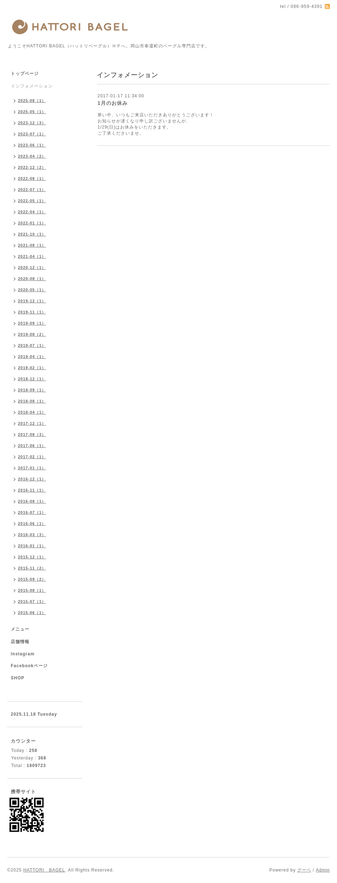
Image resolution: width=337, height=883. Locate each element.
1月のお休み (113, 103)
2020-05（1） (32, 290)
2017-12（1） (32, 423)
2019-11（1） (32, 312)
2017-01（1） (32, 468)
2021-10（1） (32, 234)
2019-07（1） (32, 345)
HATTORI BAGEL (44, 870)
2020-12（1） (32, 267)
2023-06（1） (32, 145)
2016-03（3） (32, 535)
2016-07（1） (32, 512)
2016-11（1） (32, 490)
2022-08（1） (32, 178)
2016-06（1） (32, 523)
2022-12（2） (32, 167)
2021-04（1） (32, 256)
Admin (323, 870)
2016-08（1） (32, 501)
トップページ (25, 73)
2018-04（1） (32, 412)
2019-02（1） (32, 368)
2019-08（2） (32, 334)
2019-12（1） (32, 301)
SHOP (17, 677)
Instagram (22, 653)
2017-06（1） (32, 445)
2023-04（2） (32, 156)
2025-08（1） (32, 100)
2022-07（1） (32, 189)
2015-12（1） (32, 557)
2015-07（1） (32, 601)
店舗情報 (20, 641)
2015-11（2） (32, 568)
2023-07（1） (32, 134)
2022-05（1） (32, 201)
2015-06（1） (32, 612)
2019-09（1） (32, 323)
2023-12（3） (32, 123)
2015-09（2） (32, 579)
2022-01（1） (32, 223)
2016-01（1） (32, 546)
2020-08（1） (32, 278)
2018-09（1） (32, 390)
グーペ (304, 870)
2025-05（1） (32, 112)
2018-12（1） (32, 379)
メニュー (20, 629)
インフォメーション (32, 86)
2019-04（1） (32, 356)
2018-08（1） (32, 401)
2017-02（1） (32, 457)
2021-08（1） (32, 245)
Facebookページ (29, 665)
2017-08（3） (32, 434)
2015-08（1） (32, 590)
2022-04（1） (32, 212)
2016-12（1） (32, 479)
